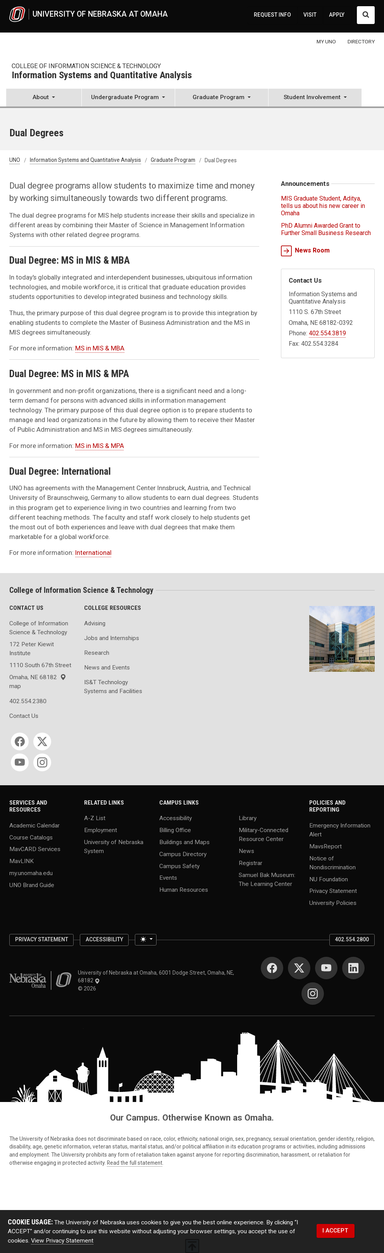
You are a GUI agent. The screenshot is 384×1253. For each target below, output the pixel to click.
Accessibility (175, 818)
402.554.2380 (27, 701)
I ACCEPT (335, 1230)
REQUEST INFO (272, 15)
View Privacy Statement (62, 1240)
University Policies (332, 902)
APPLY (336, 15)
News (246, 851)
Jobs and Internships (111, 638)
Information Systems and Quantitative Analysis (102, 75)
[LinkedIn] (353, 968)
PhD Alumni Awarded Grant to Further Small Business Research (326, 229)
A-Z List (94, 818)
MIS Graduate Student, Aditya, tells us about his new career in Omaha (323, 206)
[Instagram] (42, 762)
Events (168, 877)
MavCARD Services (34, 849)
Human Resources (183, 889)
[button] (43, 98)
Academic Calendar (34, 825)
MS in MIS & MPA (99, 446)
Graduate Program (173, 160)
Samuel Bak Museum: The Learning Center (267, 879)
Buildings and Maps (184, 841)
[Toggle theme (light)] (146, 940)
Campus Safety (179, 865)
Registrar (250, 862)
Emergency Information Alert (339, 830)
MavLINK (21, 861)
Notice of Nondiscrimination (332, 862)
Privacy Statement (333, 890)
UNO (14, 160)
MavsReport (325, 846)
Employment (100, 830)
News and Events (107, 667)
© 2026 (88, 988)
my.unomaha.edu (31, 873)
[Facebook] (20, 741)
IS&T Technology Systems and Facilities (113, 687)
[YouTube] (20, 762)
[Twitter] (42, 741)
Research (96, 652)
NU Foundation (328, 878)
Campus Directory (183, 853)
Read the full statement (134, 1163)
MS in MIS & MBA (99, 348)
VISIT (310, 15)
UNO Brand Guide (31, 884)
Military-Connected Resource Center (263, 835)
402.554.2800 (352, 939)
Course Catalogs (31, 837)
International (93, 552)
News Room (305, 250)
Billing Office (175, 830)
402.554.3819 (327, 333)
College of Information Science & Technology (86, 66)
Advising (94, 623)
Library (248, 818)
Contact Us (23, 715)
